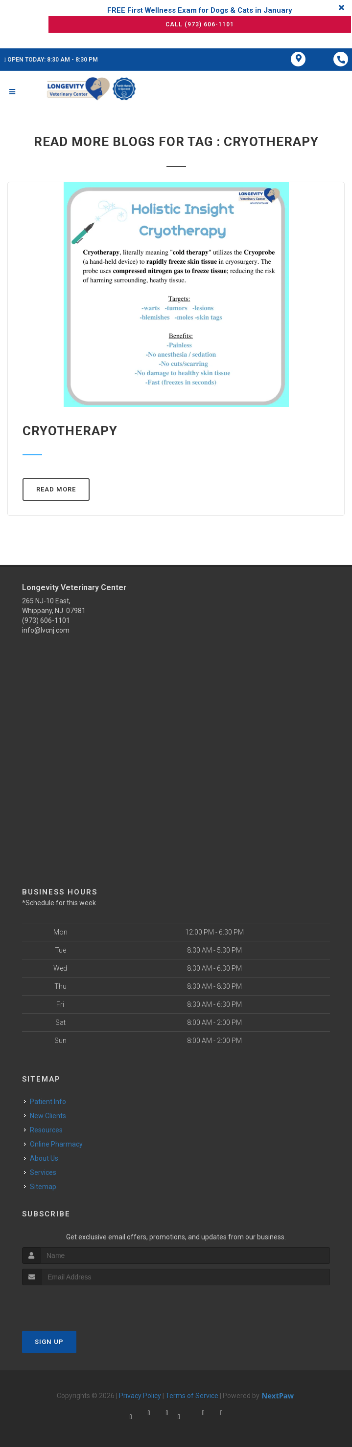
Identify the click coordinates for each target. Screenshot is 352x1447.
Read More (56, 489)
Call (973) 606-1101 (199, 24)
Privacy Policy (140, 1396)
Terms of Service (191, 1396)
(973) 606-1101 (46, 620)
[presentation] (74, 1303)
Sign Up (49, 1341)
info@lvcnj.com (46, 630)
